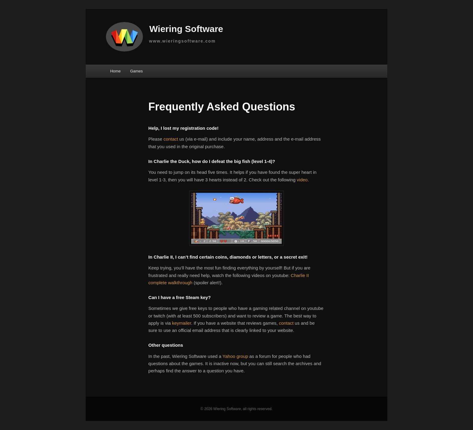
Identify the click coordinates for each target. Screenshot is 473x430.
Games (136, 71)
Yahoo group (235, 356)
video (302, 179)
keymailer (181, 323)
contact (170, 139)
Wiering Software (166, 30)
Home (115, 71)
